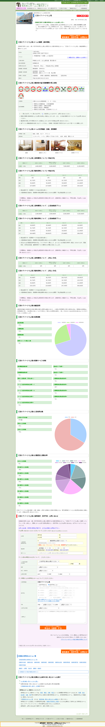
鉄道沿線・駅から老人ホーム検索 (48, 699)
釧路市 (39, 668)
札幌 (79, 692)
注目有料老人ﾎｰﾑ (30, 718)
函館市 (20, 668)
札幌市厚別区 (66, 662)
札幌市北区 (30, 662)
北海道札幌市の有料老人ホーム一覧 (28, 659)
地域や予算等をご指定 (53, 701)
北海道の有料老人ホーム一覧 (27, 656)
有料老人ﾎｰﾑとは (40, 718)
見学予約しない (53, 584)
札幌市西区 (51, 662)
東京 (41, 692)
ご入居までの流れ (63, 8)
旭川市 (30, 668)
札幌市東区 (37, 662)
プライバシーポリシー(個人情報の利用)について (74, 639)
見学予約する (42, 584)
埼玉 (52, 692)
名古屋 (22, 695)
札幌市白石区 (58, 662)
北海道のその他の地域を (26, 672)
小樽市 (25, 668)
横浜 (45, 692)
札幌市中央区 (22, 662)
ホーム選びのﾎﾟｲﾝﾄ (52, 8)
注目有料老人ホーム (31, 8)
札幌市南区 (44, 662)
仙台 (83, 692)
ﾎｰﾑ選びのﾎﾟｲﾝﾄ (50, 718)
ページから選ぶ (29, 681)
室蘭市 (34, 668)
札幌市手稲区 (22, 665)
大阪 (27, 695)
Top (22, 718)
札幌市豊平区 (74, 662)
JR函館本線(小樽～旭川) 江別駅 (30, 686)
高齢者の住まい (73, 8)
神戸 (30, 695)
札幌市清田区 (82, 662)
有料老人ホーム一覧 (21, 8)
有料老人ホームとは (42, 8)
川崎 (49, 692)
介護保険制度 (84, 8)
